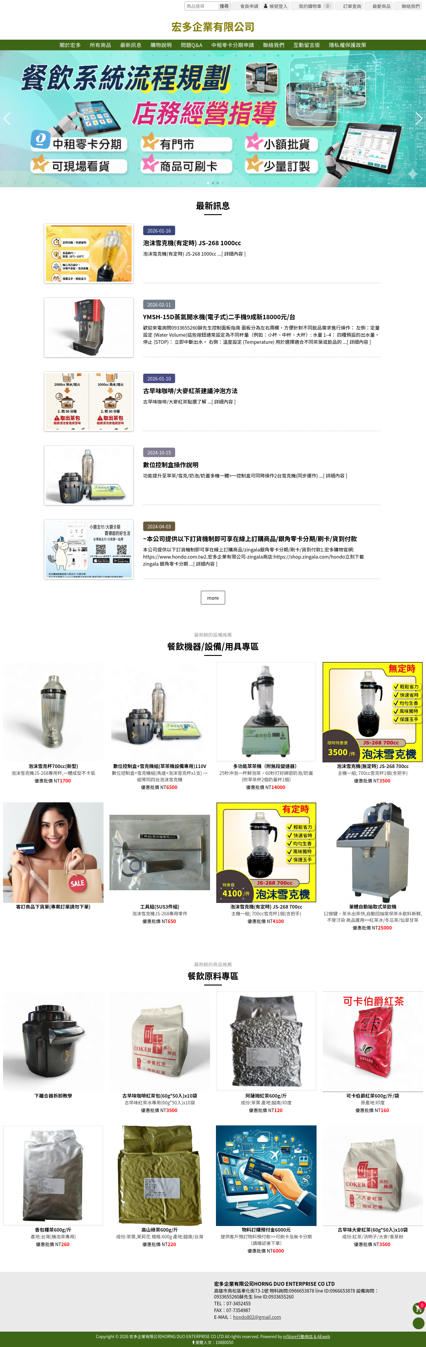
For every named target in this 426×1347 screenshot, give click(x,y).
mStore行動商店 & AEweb (306, 1336)
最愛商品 (381, 6)
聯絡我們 (411, 6)
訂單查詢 (352, 6)
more (213, 597)
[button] (208, 183)
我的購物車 (315, 6)
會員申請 (249, 6)
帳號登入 (279, 6)
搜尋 (224, 6)
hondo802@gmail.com (257, 1317)
